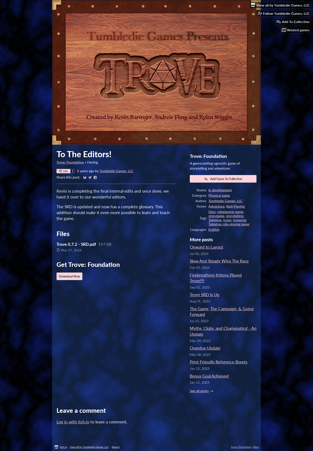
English (213, 229)
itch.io (63, 447)
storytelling (234, 216)
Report (116, 447)
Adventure (216, 206)
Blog (256, 447)
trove (227, 220)
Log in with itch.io (73, 421)
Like (63, 171)
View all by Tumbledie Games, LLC (89, 447)
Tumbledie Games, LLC (117, 171)
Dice (211, 212)
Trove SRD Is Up (204, 294)
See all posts (199, 391)
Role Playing (235, 206)
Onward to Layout (206, 246)
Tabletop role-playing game (228, 224)
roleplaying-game (230, 212)
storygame (216, 216)
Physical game (219, 195)
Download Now (69, 276)
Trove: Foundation (70, 162)
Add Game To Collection (223, 179)
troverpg (239, 220)
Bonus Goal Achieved (209, 375)
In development (220, 190)
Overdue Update (205, 347)
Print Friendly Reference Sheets (218, 361)
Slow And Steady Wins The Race (219, 260)
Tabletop (214, 220)
